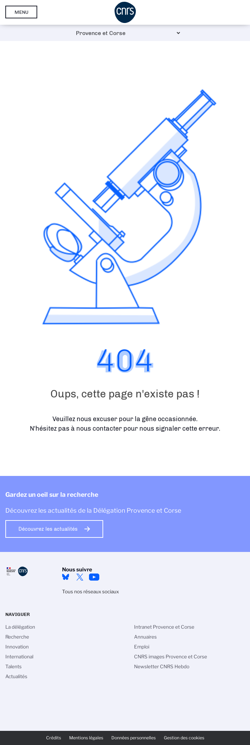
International (19, 656)
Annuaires (145, 637)
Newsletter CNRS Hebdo (161, 666)
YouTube (94, 577)
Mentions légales (86, 737)
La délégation (20, 627)
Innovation (17, 647)
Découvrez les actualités (48, 529)
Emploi (141, 647)
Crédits (53, 737)
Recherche (17, 637)
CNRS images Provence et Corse (170, 656)
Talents (13, 666)
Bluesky (65, 577)
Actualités (16, 676)
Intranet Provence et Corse (164, 627)
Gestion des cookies (184, 737)
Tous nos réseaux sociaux (90, 591)
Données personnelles (133, 737)
